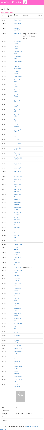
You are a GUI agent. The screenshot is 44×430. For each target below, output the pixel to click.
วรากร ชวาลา (17, 267)
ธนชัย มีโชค (17, 140)
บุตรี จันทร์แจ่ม (18, 176)
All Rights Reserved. (32, 426)
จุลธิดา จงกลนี (18, 76)
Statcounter (3, 429)
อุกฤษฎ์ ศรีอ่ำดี (18, 376)
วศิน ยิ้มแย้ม (17, 275)
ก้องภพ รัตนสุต (18, 20)
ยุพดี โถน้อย (17, 227)
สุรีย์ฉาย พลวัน (18, 348)
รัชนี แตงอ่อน (17, 241)
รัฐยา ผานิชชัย (18, 244)
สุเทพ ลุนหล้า (17, 332)
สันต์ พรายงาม (18, 323)
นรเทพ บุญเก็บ (18, 168)
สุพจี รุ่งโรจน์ (17, 345)
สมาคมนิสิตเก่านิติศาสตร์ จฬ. (11, 2)
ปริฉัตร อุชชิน (17, 199)
